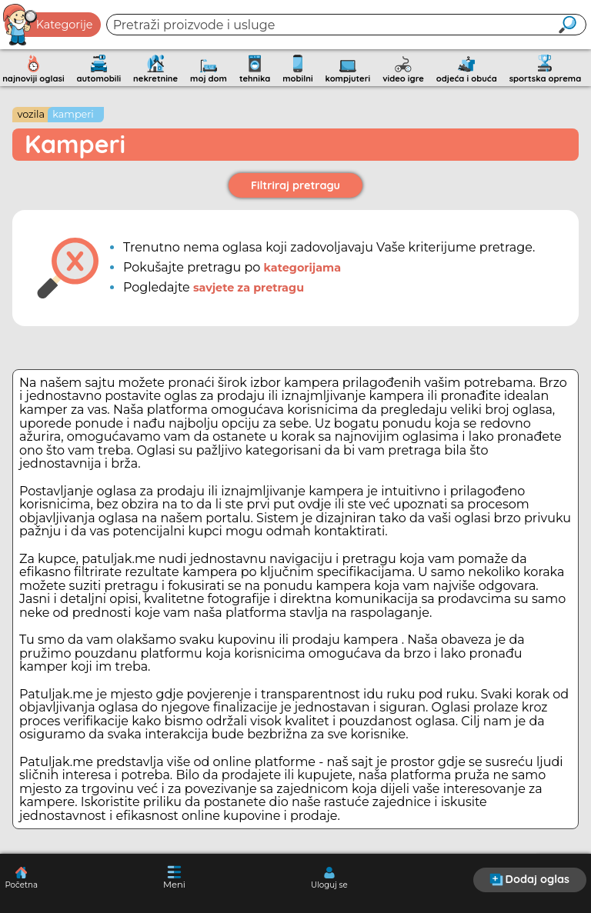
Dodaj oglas (529, 879)
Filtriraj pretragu (295, 185)
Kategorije (48, 24)
